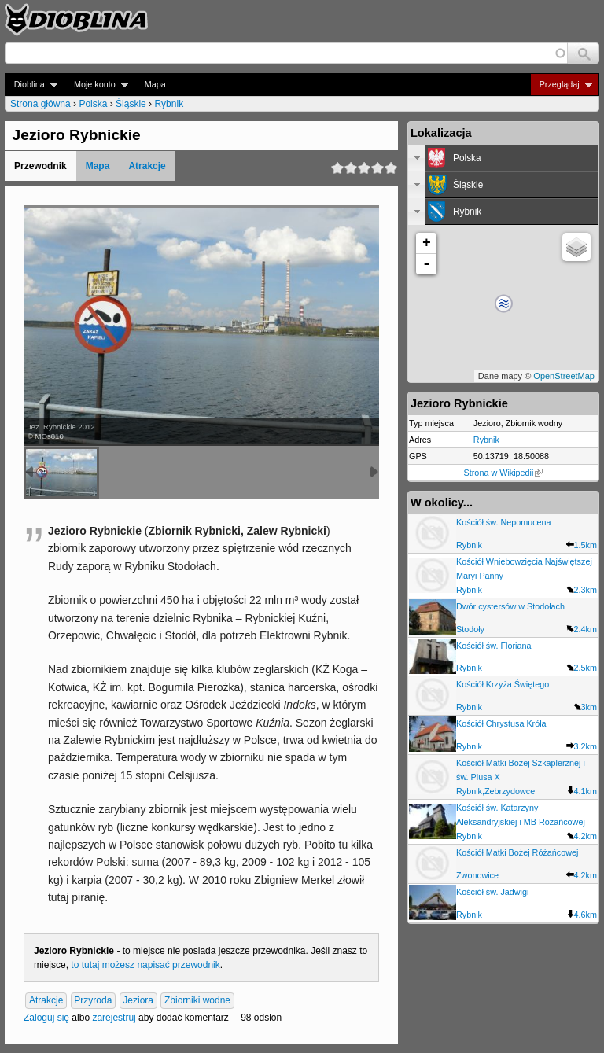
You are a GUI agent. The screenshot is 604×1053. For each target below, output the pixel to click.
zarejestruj (113, 1017)
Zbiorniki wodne (197, 1001)
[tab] (503, 158)
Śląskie (131, 103)
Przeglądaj (561, 84)
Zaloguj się (46, 1017)
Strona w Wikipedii (503, 472)
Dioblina (31, 84)
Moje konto (96, 84)
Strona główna (40, 103)
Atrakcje (146, 165)
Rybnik (168, 103)
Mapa (155, 84)
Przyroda (93, 1001)
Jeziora (138, 1001)
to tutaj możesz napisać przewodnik (145, 964)
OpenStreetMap (564, 376)
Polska (93, 103)
